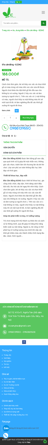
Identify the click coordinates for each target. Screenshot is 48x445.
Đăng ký (12, 2)
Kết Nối (6, 367)
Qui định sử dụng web (11, 412)
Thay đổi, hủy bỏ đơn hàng (13, 409)
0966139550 (14, 332)
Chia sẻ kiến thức (10, 391)
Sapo (28, 442)
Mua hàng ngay (28, 118)
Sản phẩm (7, 361)
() (19, 2)
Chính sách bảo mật (11, 406)
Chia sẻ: (5, 136)
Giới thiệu (7, 358)
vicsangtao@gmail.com (19, 325)
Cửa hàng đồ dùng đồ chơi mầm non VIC (22, 428)
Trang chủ (7, 355)
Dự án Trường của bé (11, 385)
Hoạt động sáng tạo (11, 394)
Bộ (17, 111)
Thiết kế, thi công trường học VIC (16, 415)
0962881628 (29, 332)
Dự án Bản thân (9, 382)
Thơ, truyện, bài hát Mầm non (14, 379)
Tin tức (6, 364)
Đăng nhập (5, 2)
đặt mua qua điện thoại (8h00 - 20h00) (26, 127)
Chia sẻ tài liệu (9, 388)
